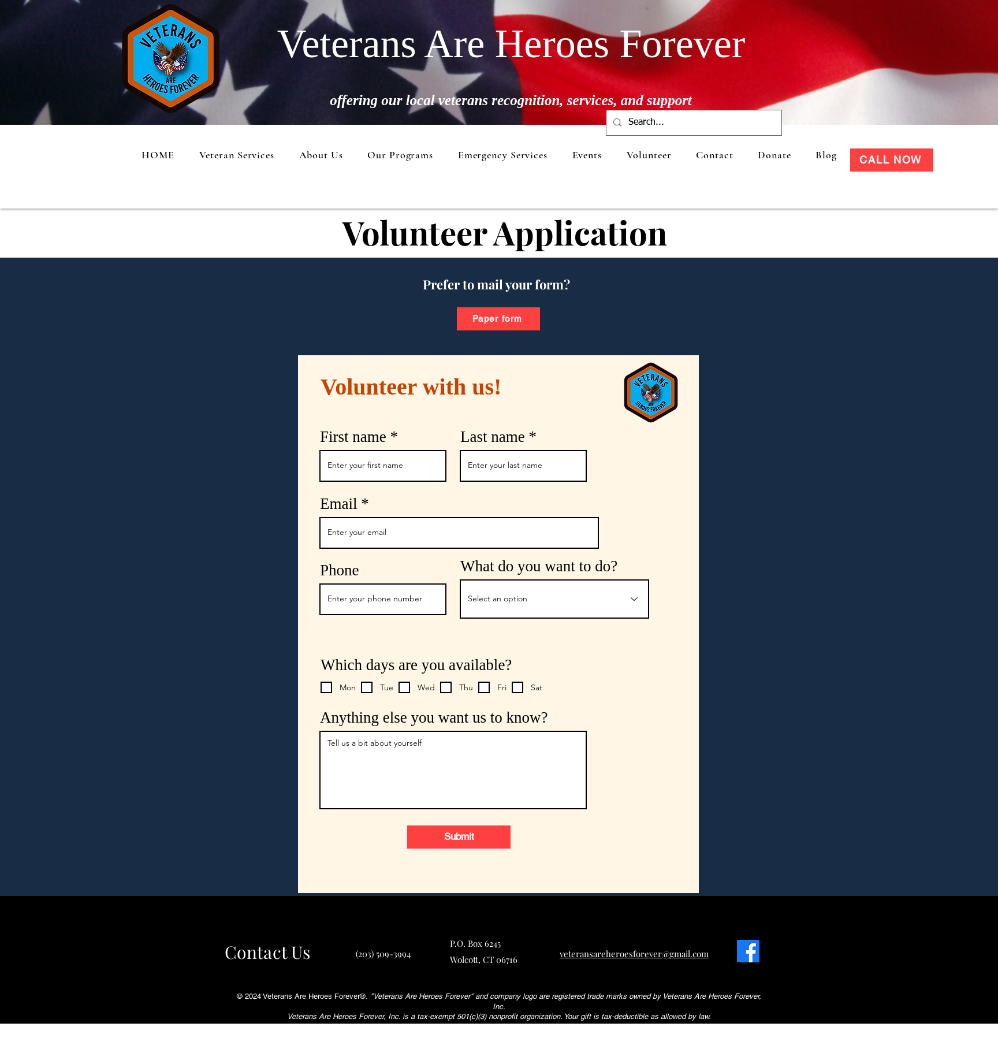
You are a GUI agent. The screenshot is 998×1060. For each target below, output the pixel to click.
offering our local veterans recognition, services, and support (511, 100)
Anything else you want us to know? (434, 718)
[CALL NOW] (891, 160)
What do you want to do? (538, 566)
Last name (492, 437)
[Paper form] (498, 318)
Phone (339, 570)
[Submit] (459, 837)
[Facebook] (748, 951)
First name (353, 437)
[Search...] (692, 122)
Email (338, 504)
